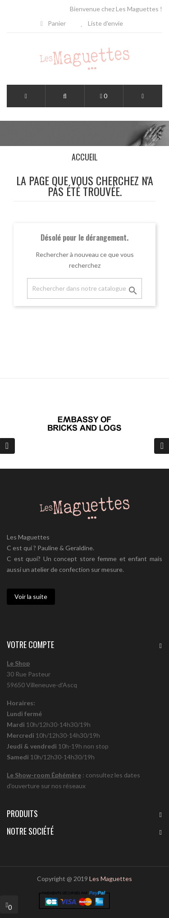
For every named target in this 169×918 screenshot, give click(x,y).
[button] (65, 96)
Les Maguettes (110, 878)
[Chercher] (84, 288)
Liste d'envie (102, 23)
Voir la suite (30, 596)
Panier (53, 23)
